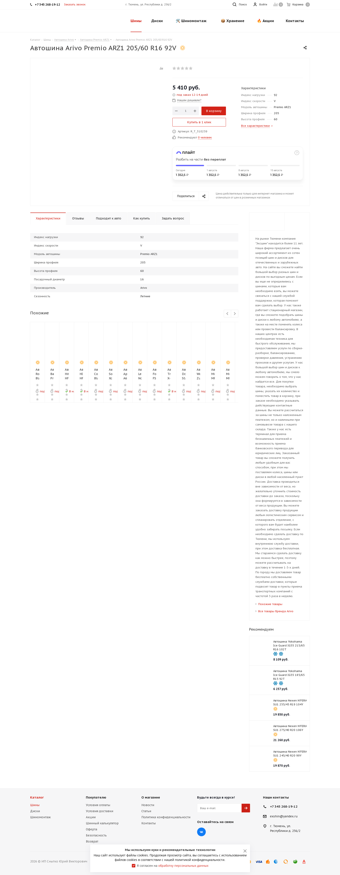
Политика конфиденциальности (165, 817)
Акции (91, 817)
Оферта (91, 829)
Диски (35, 811)
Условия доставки (99, 811)
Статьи (146, 811)
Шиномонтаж (40, 817)
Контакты (148, 823)
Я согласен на (172, 866)
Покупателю (96, 797)
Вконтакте (201, 832)
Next (234, 314)
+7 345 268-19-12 (284, 806)
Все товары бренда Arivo (275, 611)
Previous (227, 314)
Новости (147, 805)
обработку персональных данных (183, 866)
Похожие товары (270, 604)
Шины (34, 805)
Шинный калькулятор (102, 823)
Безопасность (96, 835)
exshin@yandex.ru (284, 816)
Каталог (37, 797)
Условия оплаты (98, 805)
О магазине (150, 797)
